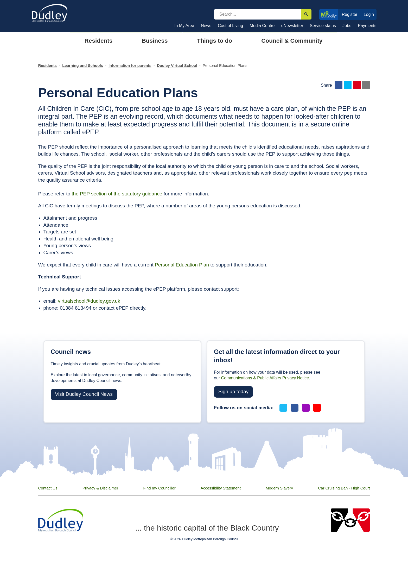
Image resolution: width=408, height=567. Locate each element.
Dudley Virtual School (177, 65)
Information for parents (130, 65)
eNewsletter (292, 25)
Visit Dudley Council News (84, 394)
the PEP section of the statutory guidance (117, 193)
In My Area (184, 25)
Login (369, 14)
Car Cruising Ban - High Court (344, 488)
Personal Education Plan (182, 264)
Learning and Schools (82, 65)
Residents (47, 65)
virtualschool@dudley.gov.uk (89, 301)
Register (349, 14)
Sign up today (233, 391)
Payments (367, 25)
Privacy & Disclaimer (100, 488)
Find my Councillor (159, 488)
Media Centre (262, 25)
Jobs (346, 25)
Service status (323, 25)
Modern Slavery (279, 488)
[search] (257, 14)
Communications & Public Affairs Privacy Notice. (265, 378)
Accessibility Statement (221, 488)
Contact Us (48, 488)
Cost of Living (230, 25)
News (206, 25)
